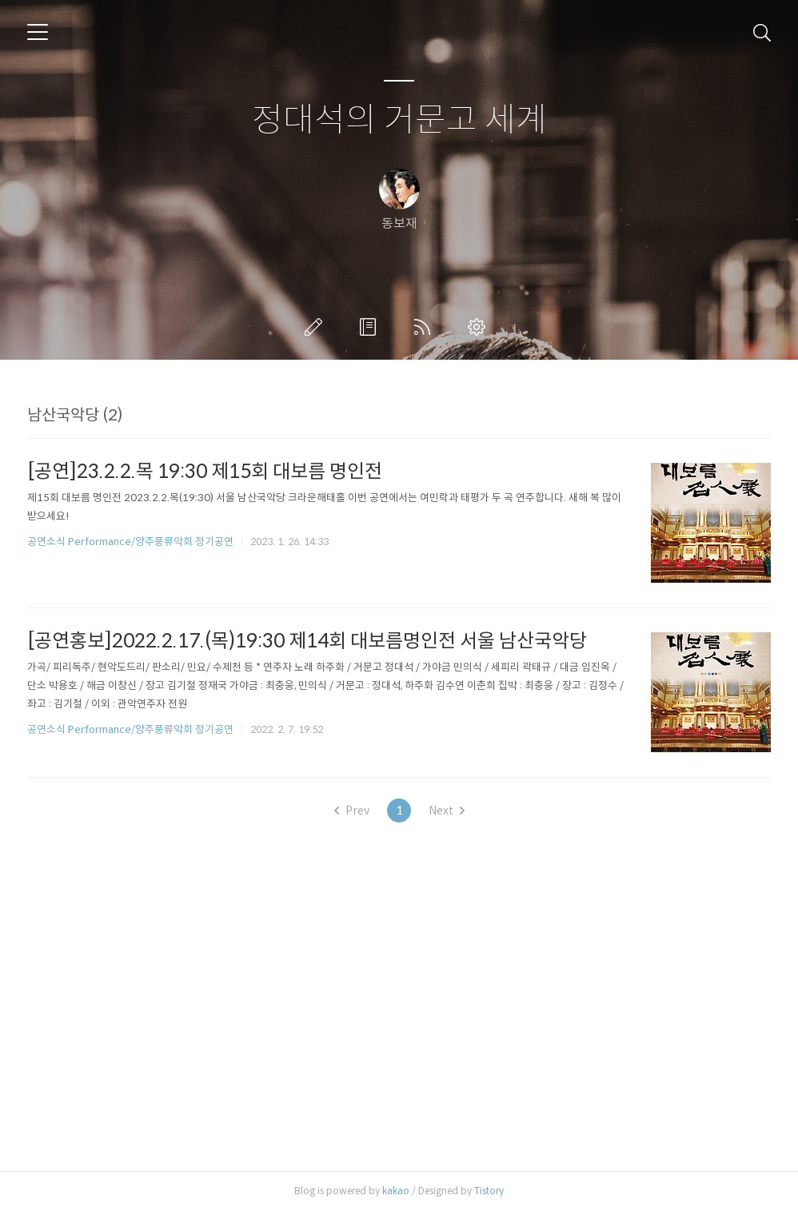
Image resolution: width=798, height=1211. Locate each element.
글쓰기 (316, 327)
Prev (351, 810)
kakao (395, 1191)
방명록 (371, 327)
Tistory (489, 1191)
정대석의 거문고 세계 (399, 120)
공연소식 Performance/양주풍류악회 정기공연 (130, 541)
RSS (425, 327)
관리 (480, 327)
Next (447, 810)
